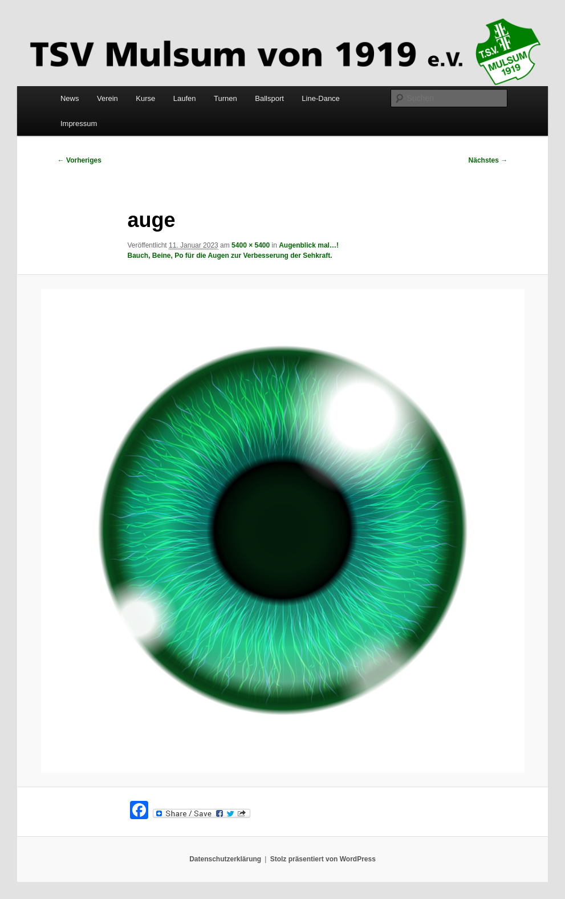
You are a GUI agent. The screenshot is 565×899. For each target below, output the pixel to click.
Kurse (145, 98)
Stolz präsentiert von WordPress (323, 859)
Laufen (184, 98)
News (69, 98)
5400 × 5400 (250, 245)
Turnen (225, 98)
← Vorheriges (79, 160)
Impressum (78, 123)
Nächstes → (488, 160)
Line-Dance (321, 98)
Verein (107, 98)
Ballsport (269, 98)
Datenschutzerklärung (225, 859)
